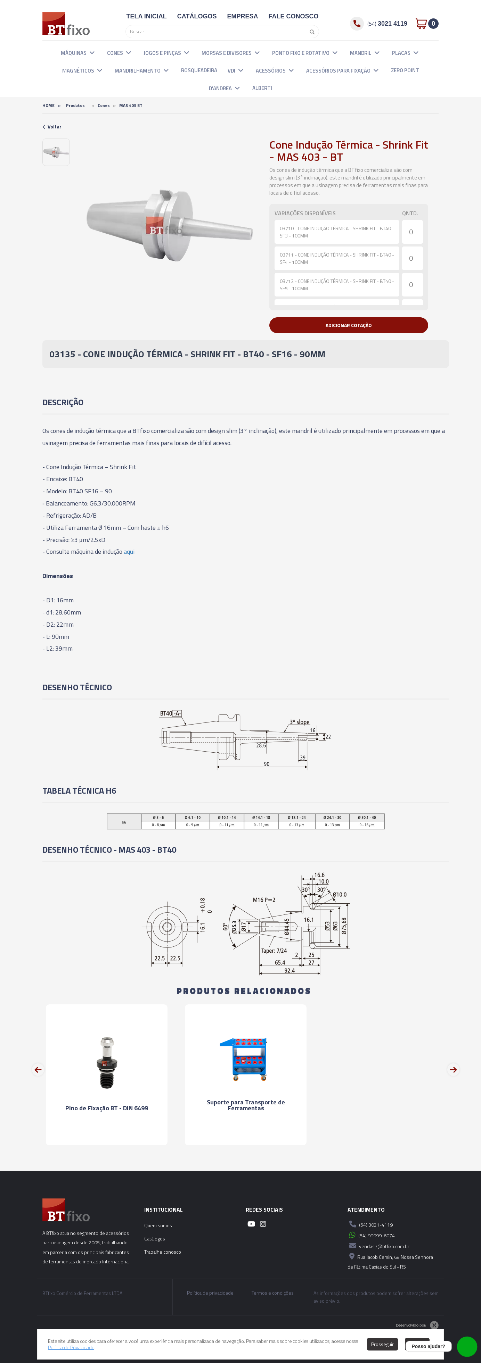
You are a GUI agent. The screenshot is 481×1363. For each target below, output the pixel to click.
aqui (129, 551)
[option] (56, 152)
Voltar (52, 126)
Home (48, 105)
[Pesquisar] (310, 31)
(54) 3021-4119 (370, 1224)
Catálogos (154, 1238)
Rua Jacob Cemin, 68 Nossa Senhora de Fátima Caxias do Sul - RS (390, 1260)
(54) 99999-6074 (371, 1235)
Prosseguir (382, 1344)
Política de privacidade (210, 1292)
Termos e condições (273, 1292)
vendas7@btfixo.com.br (378, 1245)
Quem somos (158, 1225)
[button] (92, 52)
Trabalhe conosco (162, 1251)
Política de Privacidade (71, 1347)
